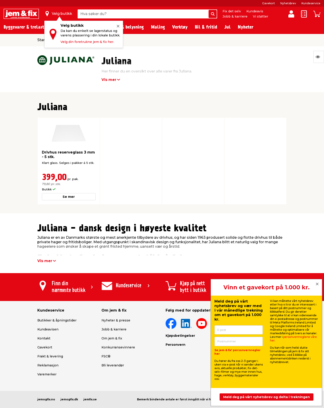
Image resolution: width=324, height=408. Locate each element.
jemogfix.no (46, 399)
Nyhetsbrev (288, 3)
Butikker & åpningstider (56, 320)
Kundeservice (311, 3)
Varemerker (46, 374)
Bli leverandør (112, 365)
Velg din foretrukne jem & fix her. (87, 42)
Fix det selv (232, 11)
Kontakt (43, 338)
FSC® (105, 356)
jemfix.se (90, 399)
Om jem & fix (111, 338)
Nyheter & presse (115, 320)
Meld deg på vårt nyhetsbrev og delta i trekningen (266, 397)
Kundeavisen (47, 329)
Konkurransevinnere (118, 347)
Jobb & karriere (235, 16)
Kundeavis (254, 11)
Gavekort (268, 3)
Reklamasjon (47, 365)
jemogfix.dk (69, 399)
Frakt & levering (50, 356)
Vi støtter (260, 16)
